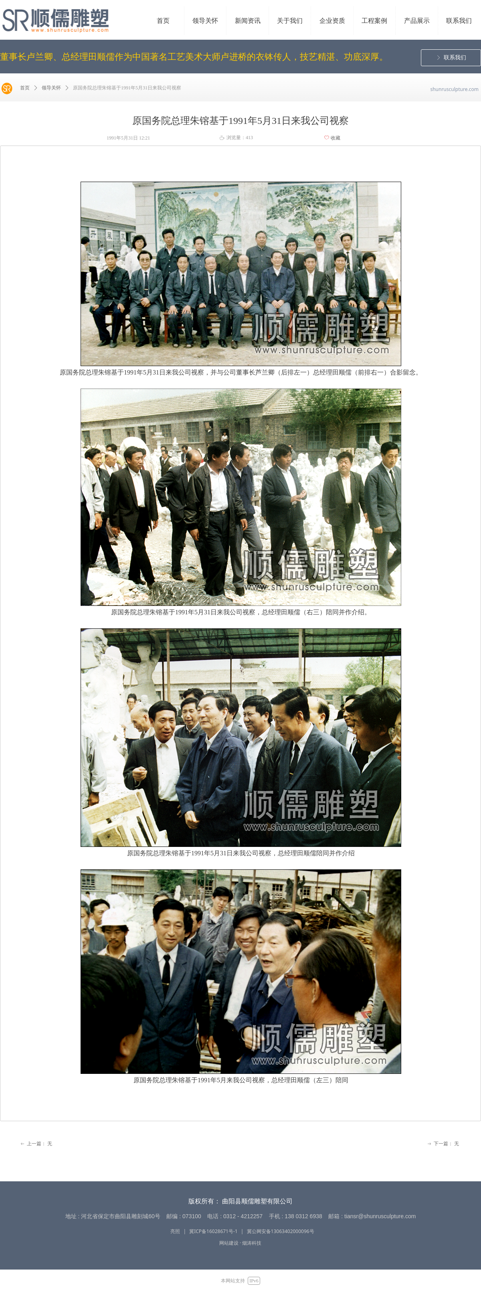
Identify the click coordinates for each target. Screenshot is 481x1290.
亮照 (175, 1231)
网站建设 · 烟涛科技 (240, 1242)
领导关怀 (51, 88)
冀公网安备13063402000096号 (280, 1231)
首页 (25, 88)
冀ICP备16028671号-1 (213, 1231)
